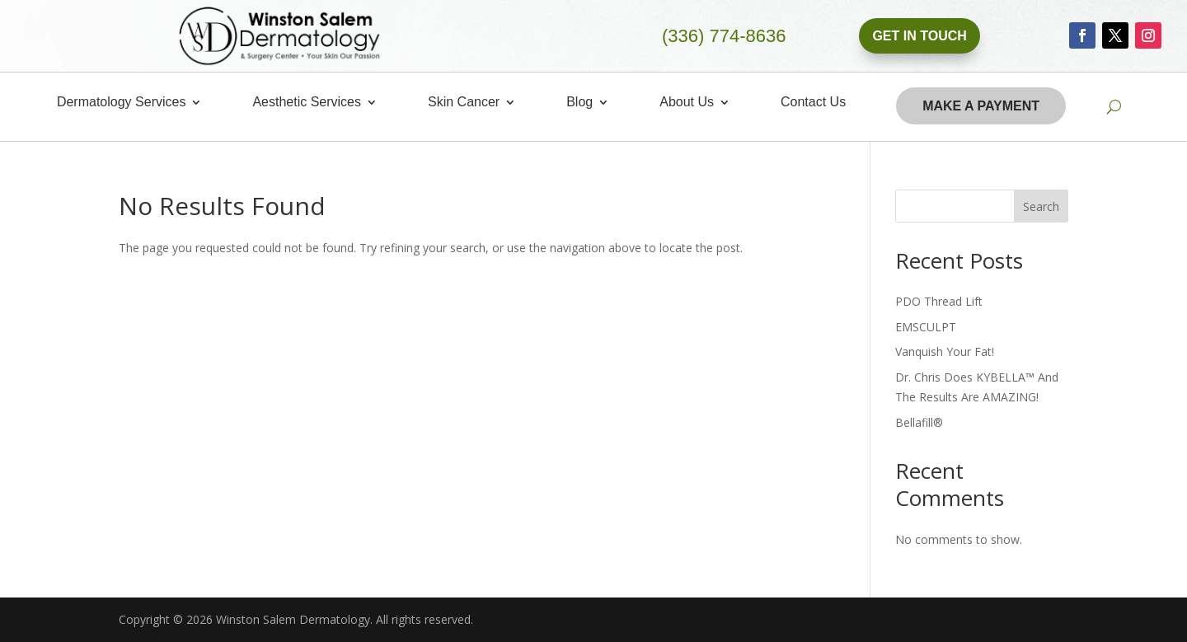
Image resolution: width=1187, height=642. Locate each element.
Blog (579, 102)
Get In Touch (919, 36)
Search (1041, 206)
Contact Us (813, 102)
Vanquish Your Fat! (944, 351)
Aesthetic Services (306, 102)
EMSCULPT (925, 327)
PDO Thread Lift (939, 301)
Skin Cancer (464, 102)
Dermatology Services (121, 102)
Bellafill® (919, 422)
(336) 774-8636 (724, 36)
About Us (686, 102)
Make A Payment (980, 106)
